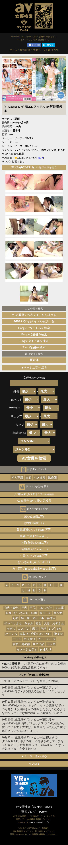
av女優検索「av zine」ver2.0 (34, 806)
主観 (28, 477)
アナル (17, 639)
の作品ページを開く (34, 167)
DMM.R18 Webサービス (39, 822)
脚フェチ (45, 613)
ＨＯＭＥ (34, 763)
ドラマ (51, 644)
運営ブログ (28, 811)
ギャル (28, 623)
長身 (9, 613)
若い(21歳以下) (34, 516)
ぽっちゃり (21, 613)
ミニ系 (59, 607)
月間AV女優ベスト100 (34, 494)
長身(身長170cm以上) (34, 549)
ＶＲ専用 (17, 477)
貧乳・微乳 (11, 607)
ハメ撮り (40, 477)
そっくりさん (13, 623)
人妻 (47, 623)
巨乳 (24, 607)
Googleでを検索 (34, 327)
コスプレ (24, 628)
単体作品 (38, 644)
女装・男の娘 (21, 644)
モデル (11, 628)
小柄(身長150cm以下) (34, 542)
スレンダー (45, 607)
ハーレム (11, 633)
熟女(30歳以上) (34, 523)
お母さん (58, 623)
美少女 (58, 613)
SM (59, 628)
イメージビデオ (27, 649)
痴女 (35, 628)
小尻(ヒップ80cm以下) (34, 555)
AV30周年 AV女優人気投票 (34, 500)
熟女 (38, 623)
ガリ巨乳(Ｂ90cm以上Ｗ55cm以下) (34, 568)
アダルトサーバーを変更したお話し (36, 681)
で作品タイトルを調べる (34, 314)
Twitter (43, 811)
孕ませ (58, 633)
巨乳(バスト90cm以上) (34, 536)
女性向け (45, 649)
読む (40, 157)
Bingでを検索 (34, 340)
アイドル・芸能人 (43, 618)
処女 (15, 618)
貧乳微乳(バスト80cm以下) (34, 529)
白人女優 (30, 639)
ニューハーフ (46, 639)
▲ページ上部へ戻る (34, 367)
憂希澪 (34, 360)
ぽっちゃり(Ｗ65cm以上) (34, 562)
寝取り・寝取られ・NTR (35, 633)
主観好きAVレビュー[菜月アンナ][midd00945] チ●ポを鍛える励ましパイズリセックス (34, 691)
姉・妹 (25, 618)
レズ (52, 628)
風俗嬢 (52, 477)
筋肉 (34, 613)
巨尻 (33, 607)
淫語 (43, 628)
